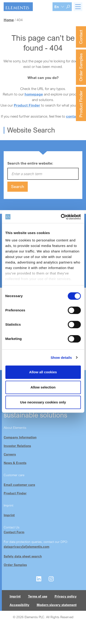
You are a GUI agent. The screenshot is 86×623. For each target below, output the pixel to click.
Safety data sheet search (23, 556)
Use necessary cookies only (43, 402)
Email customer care (19, 485)
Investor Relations (17, 446)
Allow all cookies (43, 372)
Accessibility (19, 605)
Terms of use (37, 596)
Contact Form (14, 532)
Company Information (20, 437)
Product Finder (80, 103)
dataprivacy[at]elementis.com (26, 546)
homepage (34, 94)
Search (17, 186)
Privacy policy (66, 596)
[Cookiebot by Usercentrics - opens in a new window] (61, 217)
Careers (10, 454)
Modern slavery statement (57, 605)
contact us (75, 116)
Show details (61, 357)
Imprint (9, 515)
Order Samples (80, 67)
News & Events (15, 463)
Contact (80, 37)
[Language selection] (59, 6)
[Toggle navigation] (78, 6)
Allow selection (43, 387)
